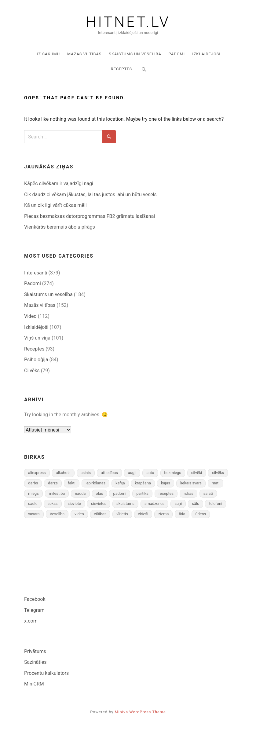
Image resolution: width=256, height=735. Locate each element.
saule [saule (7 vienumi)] (33, 503)
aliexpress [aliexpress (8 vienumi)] (37, 472)
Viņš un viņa (37, 338)
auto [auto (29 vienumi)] (150, 472)
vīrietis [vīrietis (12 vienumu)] (122, 514)
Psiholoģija (36, 359)
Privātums (35, 651)
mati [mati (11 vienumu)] (215, 483)
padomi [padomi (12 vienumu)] (119, 493)
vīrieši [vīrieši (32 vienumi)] (143, 514)
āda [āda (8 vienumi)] (182, 514)
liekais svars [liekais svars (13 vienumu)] (191, 483)
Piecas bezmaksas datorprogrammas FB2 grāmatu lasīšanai (89, 216)
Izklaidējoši (206, 54)
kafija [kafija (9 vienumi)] (120, 483)
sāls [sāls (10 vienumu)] (195, 503)
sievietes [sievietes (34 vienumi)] (98, 503)
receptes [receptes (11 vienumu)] (166, 493)
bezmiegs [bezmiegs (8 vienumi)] (172, 472)
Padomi (177, 54)
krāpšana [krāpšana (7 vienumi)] (143, 483)
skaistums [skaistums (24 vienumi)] (125, 503)
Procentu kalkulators (46, 673)
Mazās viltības (84, 54)
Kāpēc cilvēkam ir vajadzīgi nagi (58, 183)
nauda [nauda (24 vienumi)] (80, 493)
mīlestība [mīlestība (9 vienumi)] (57, 493)
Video (30, 316)
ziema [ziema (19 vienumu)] (163, 514)
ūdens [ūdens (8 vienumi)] (201, 514)
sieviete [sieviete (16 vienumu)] (74, 503)
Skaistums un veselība (135, 54)
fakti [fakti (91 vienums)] (71, 483)
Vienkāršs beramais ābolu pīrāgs (59, 227)
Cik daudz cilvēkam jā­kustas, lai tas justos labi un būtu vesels (90, 194)
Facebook (34, 599)
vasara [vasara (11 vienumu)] (34, 514)
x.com (31, 621)
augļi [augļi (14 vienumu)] (132, 472)
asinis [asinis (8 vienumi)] (86, 472)
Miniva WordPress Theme (140, 712)
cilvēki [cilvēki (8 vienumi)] (196, 472)
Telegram (34, 610)
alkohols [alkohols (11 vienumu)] (63, 472)
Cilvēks (32, 370)
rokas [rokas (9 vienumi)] (188, 493)
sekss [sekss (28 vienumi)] (53, 503)
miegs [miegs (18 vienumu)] (33, 493)
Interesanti (35, 273)
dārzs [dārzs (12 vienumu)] (52, 483)
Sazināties (35, 662)
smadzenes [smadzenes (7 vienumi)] (154, 503)
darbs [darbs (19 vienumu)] (33, 483)
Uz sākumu (47, 54)
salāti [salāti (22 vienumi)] (208, 493)
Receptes (121, 69)
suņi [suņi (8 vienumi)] (178, 503)
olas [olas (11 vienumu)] (99, 493)
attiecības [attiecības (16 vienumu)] (109, 472)
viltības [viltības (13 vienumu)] (100, 514)
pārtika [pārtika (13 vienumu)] (142, 493)
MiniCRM (34, 684)
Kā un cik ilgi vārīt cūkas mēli (55, 205)
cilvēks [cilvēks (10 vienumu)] (218, 472)
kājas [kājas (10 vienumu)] (165, 483)
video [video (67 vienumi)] (79, 514)
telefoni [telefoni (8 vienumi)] (215, 503)
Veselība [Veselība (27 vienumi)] (57, 514)
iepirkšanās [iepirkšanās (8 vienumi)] (95, 483)
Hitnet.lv (128, 22)
